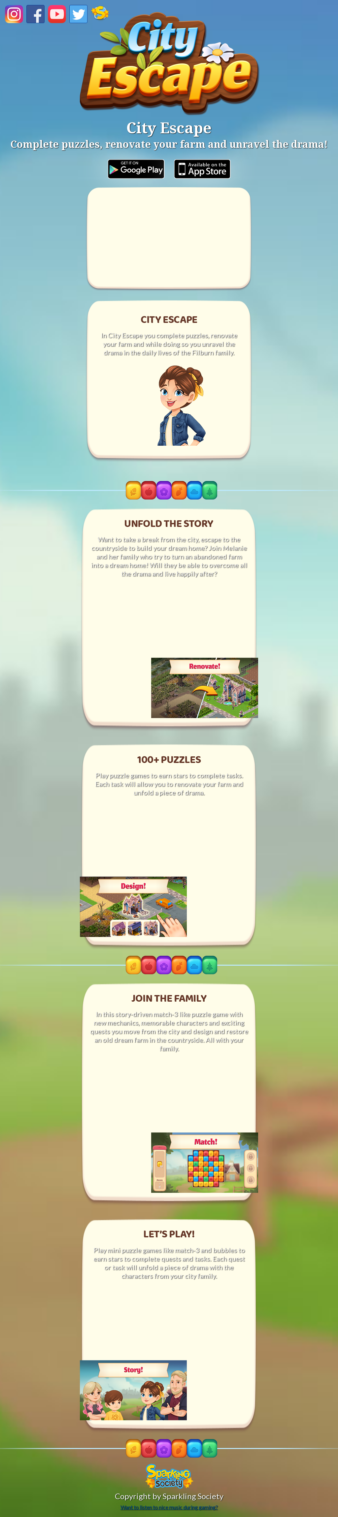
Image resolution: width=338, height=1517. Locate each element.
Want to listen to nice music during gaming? (169, 1507)
